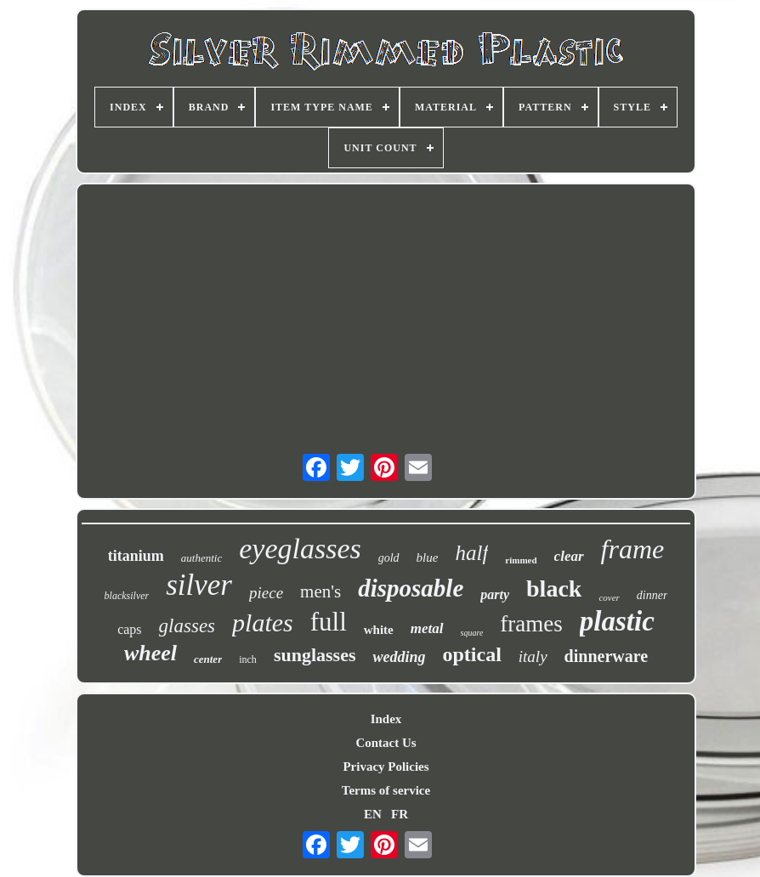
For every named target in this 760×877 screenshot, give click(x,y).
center (208, 659)
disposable (410, 588)
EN (373, 814)
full (328, 622)
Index (386, 719)
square (472, 632)
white (379, 630)
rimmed (520, 560)
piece (266, 593)
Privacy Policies (385, 766)
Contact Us (385, 743)
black (553, 588)
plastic (617, 621)
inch (248, 659)
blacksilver (127, 596)
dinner (652, 595)
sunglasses (315, 654)
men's (320, 591)
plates (262, 622)
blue (428, 557)
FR (399, 814)
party (494, 594)
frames (531, 624)
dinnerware (606, 656)
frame (633, 549)
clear (569, 556)
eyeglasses (300, 548)
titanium (136, 555)
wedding (398, 656)
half (471, 552)
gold (389, 558)
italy (533, 656)
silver (199, 585)
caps (129, 629)
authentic (201, 558)
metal (427, 628)
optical (471, 654)
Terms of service (386, 790)
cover (608, 597)
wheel (150, 653)
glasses (187, 626)
